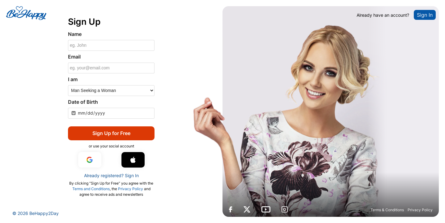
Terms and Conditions (91, 188)
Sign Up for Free (111, 133)
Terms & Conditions (387, 210)
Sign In (425, 15)
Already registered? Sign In (111, 175)
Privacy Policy (420, 210)
